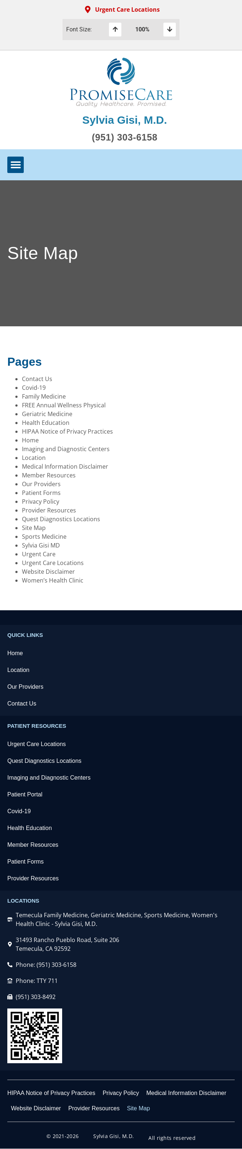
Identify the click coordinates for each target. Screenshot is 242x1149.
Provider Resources (49, 510)
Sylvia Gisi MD (41, 545)
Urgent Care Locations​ (36, 744)
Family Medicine (44, 396)
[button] (15, 165)
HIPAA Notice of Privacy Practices (67, 431)
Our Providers (41, 484)
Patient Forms (41, 493)
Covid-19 (34, 388)
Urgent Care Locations (53, 563)
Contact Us (37, 379)
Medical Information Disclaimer (65, 466)
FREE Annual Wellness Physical (64, 405)
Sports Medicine (44, 537)
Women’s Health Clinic (52, 580)
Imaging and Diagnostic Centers (66, 449)
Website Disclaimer (48, 572)
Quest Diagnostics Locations (61, 519)
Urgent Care (39, 554)
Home (30, 440)
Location (34, 458)
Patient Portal (24, 794)
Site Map (34, 528)
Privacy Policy (40, 501)
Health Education (45, 423)
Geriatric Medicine (47, 414)
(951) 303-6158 (124, 137)
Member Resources (49, 475)
